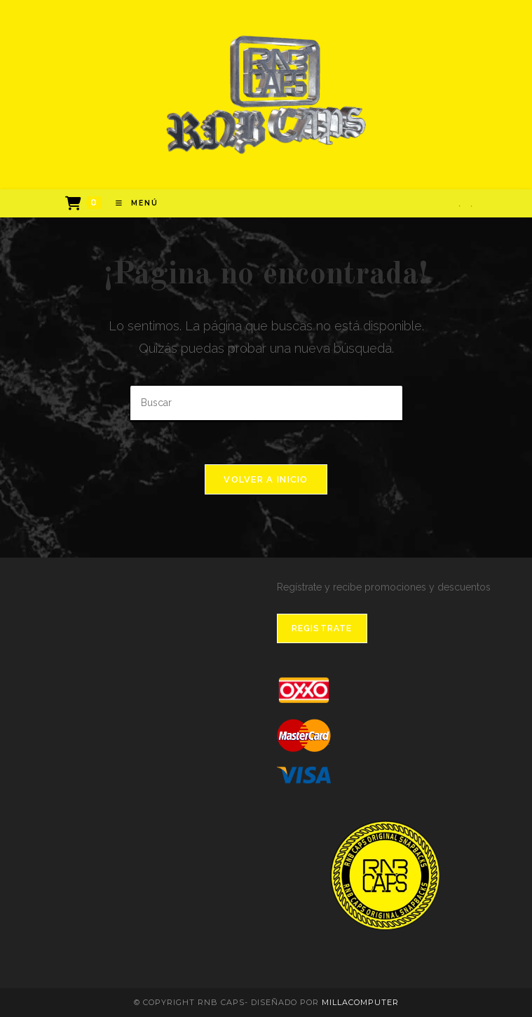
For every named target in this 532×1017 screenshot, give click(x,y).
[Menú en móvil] (131, 203)
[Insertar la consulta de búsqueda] (266, 403)
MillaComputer (360, 1002)
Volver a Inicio (266, 479)
